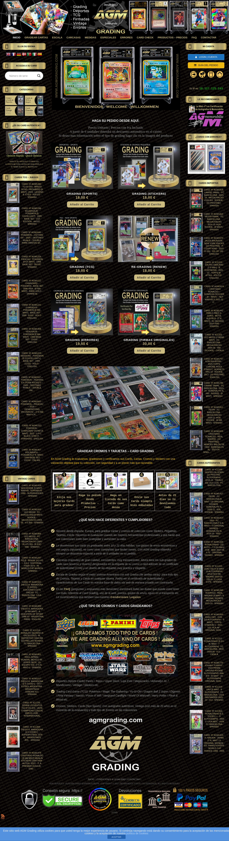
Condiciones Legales (125, 597)
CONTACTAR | (134, 779)
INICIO (91, 779)
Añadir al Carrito (82, 204)
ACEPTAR (116, 837)
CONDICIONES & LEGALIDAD (111, 779)
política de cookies (137, 833)
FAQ (67, 589)
